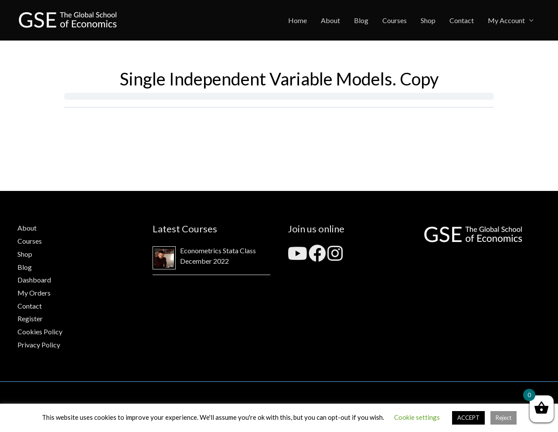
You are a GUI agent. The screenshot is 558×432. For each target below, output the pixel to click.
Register (30, 318)
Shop (428, 20)
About (330, 20)
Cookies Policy (39, 331)
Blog (361, 20)
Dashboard (34, 280)
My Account (506, 20)
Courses (394, 20)
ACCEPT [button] (468, 417)
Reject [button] (503, 417)
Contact (461, 20)
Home (297, 20)
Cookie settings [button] (417, 417)
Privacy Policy (38, 344)
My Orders (34, 293)
